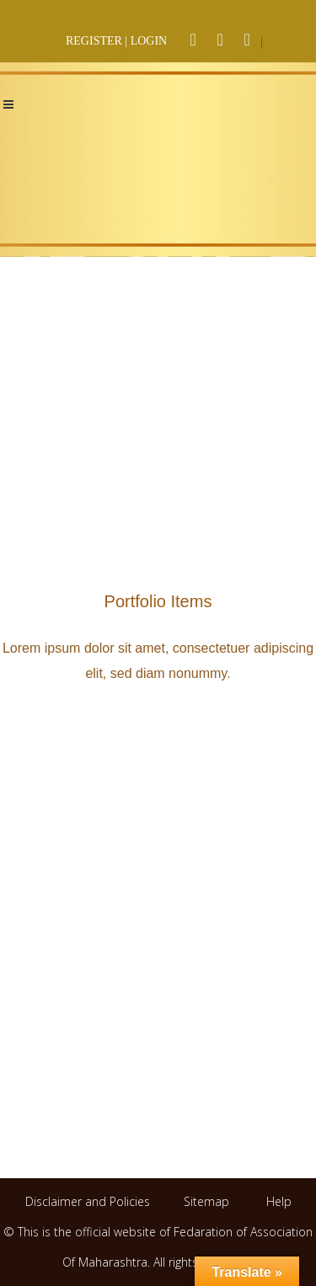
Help (279, 1201)
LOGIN (149, 41)
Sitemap (206, 1201)
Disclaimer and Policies (89, 1201)
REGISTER (94, 41)
